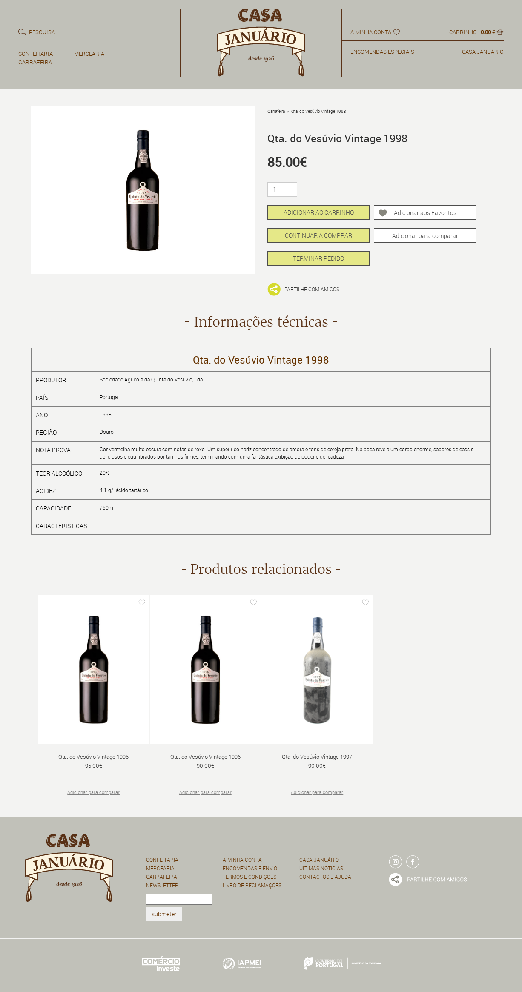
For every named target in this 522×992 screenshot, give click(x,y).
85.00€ (287, 162)
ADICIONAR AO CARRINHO (319, 212)
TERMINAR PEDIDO (318, 258)
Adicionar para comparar (425, 236)
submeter (164, 914)
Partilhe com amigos (311, 289)
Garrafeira (276, 111)
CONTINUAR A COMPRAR (318, 235)
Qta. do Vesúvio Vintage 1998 (318, 111)
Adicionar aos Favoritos (425, 213)
